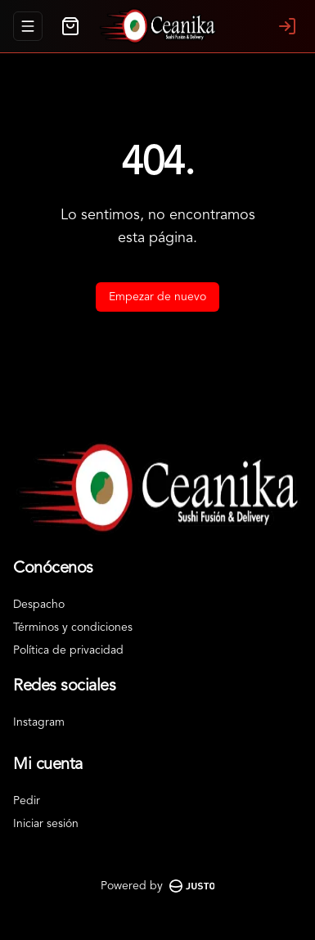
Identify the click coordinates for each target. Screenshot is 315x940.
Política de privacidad (68, 650)
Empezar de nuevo (157, 297)
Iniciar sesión (46, 824)
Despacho (39, 604)
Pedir (26, 801)
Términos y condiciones (73, 627)
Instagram (39, 722)
